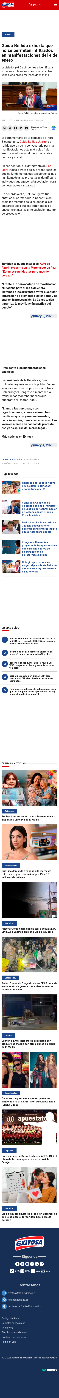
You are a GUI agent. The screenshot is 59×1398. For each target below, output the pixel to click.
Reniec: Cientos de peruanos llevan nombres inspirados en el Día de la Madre (28, 818)
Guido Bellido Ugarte (33, 141)
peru (24, 463)
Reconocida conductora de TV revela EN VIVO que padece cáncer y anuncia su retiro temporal (31, 665)
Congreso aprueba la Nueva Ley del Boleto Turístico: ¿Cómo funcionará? (38, 486)
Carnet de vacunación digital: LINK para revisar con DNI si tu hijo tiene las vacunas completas (31, 678)
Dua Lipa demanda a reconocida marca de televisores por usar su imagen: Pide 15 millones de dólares (26, 874)
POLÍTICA (35, 463)
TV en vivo (7, 1327)
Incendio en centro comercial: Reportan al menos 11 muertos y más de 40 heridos (31, 652)
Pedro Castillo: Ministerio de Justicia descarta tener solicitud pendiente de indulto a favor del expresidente (39, 527)
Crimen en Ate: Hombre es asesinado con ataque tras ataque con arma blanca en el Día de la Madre (28, 1044)
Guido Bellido (32, 459)
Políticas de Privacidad (14, 1337)
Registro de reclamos (13, 1323)
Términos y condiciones (15, 1332)
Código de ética (10, 1318)
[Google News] (37, 1264)
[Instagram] (32, 1264)
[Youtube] (27, 1264)
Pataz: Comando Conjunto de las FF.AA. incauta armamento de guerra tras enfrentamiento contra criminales (29, 986)
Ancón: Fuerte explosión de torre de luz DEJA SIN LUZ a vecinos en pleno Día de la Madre (29, 930)
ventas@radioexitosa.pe (21, 1293)
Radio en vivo (9, 1341)
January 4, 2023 (41, 445)
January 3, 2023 (41, 316)
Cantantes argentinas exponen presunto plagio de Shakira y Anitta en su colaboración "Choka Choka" (28, 1101)
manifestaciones (10, 463)
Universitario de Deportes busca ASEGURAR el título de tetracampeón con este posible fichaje (29, 1159)
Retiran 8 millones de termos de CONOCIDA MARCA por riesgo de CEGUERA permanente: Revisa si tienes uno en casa (32, 641)
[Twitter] (22, 1264)
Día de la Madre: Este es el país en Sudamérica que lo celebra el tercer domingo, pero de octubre (29, 1217)
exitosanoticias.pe (18, 1299)
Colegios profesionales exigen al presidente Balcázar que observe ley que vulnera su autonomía (39, 567)
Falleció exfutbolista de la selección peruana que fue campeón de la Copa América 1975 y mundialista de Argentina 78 (32, 691)
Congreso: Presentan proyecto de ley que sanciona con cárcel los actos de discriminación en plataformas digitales (39, 548)
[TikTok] (42, 1264)
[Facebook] (17, 1264)
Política (8, 34)
